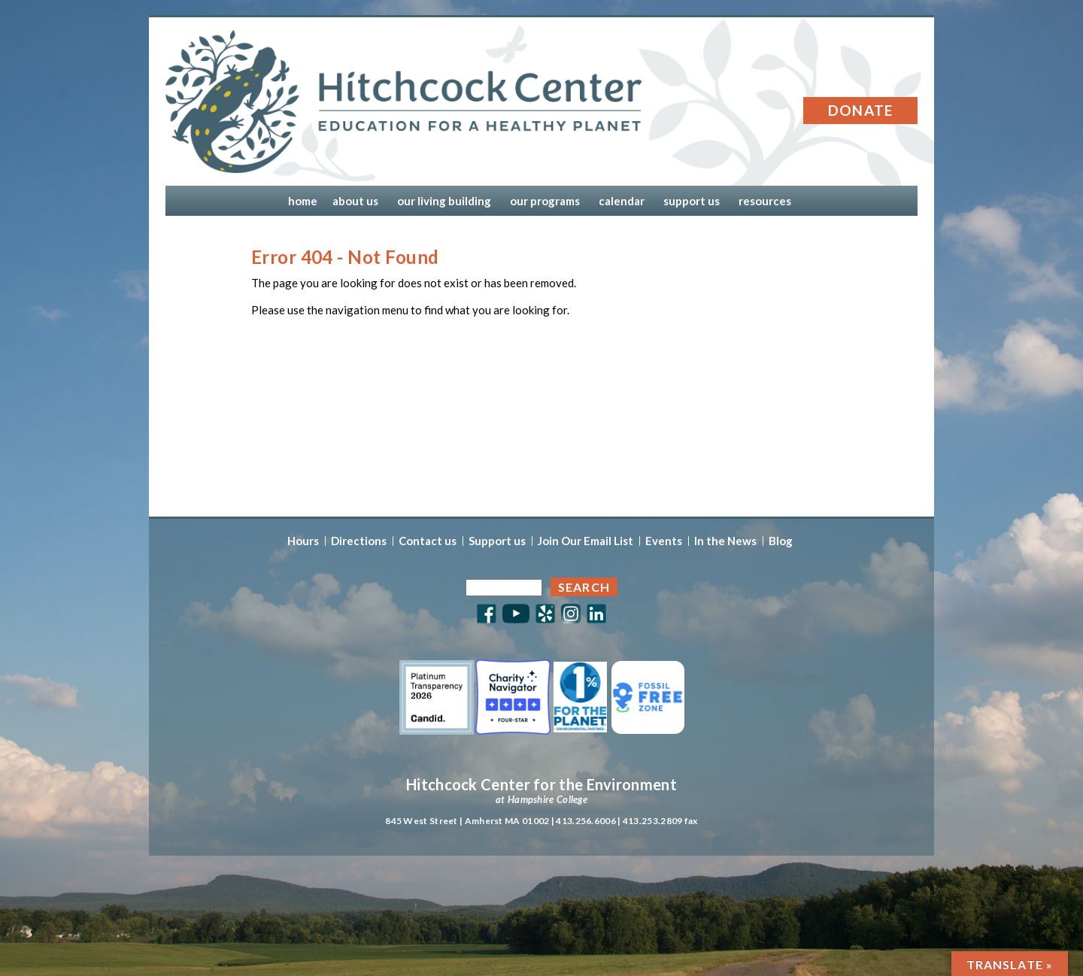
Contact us (428, 541)
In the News (725, 541)
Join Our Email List (585, 541)
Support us (497, 541)
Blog (781, 541)
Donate (860, 110)
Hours (303, 541)
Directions (359, 541)
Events (663, 541)
